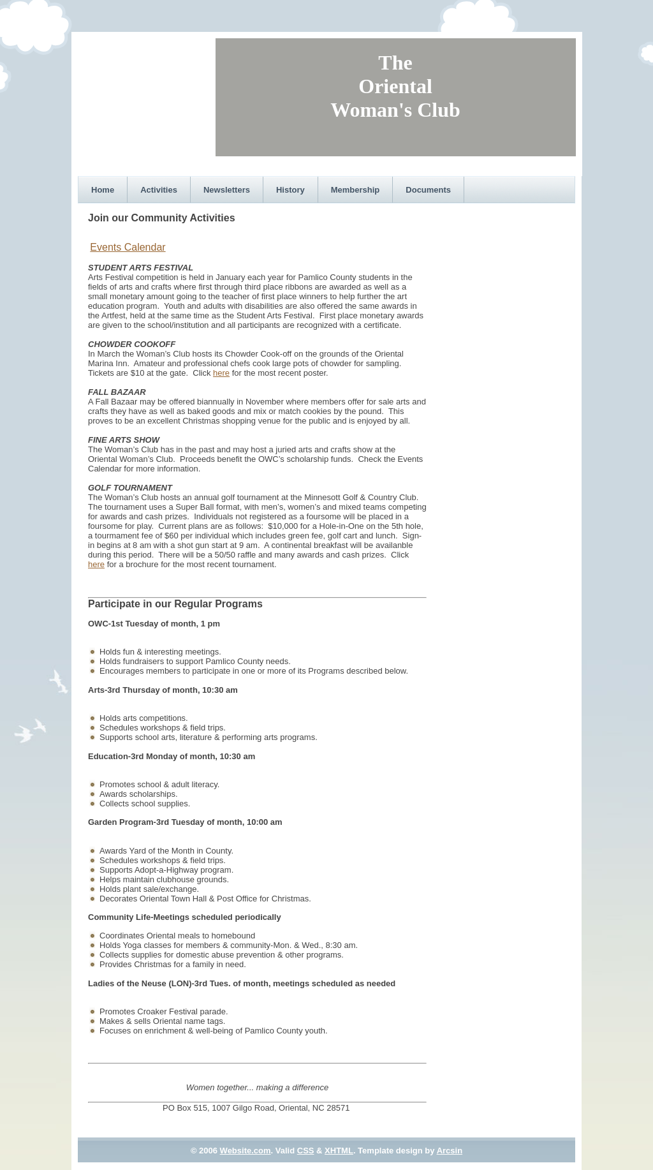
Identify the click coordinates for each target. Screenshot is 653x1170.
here (221, 373)
